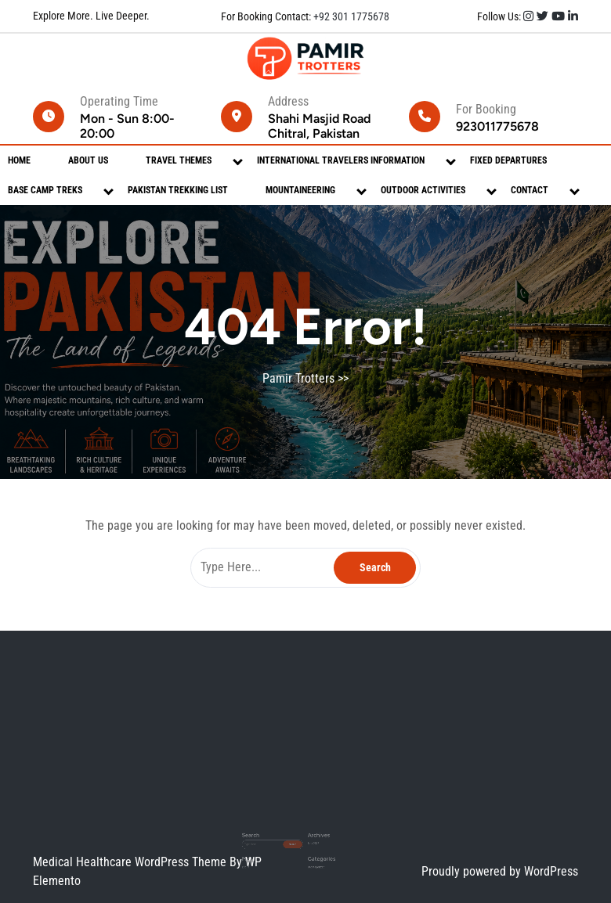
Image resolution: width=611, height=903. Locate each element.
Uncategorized (312, 847)
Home (19, 160)
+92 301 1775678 (350, 16)
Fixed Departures (508, 160)
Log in (268, 847)
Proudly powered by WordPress (499, 871)
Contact (529, 190)
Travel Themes (179, 160)
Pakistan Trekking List (178, 190)
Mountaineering (300, 190)
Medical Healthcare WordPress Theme (131, 861)
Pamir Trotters (298, 378)
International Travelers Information (341, 160)
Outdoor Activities (423, 190)
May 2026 (310, 832)
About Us (88, 160)
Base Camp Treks (45, 190)
